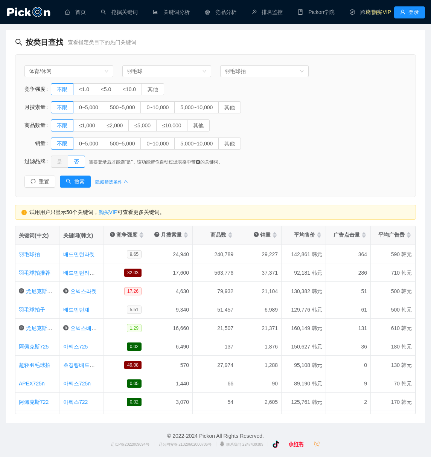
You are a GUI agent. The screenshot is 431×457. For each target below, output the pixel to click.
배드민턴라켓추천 (84, 273)
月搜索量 (35, 107)
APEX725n (32, 384)
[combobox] (68, 71)
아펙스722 (75, 402)
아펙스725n (77, 384)
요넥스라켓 (83, 291)
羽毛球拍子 (32, 310)
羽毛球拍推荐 (34, 273)
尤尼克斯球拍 (42, 291)
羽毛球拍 (29, 254)
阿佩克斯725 (34, 347)
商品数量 (35, 125)
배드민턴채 (76, 310)
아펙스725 (75, 347)
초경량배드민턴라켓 (87, 365)
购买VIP (108, 212)
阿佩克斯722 (34, 402)
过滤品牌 (35, 161)
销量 (35, 143)
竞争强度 (35, 89)
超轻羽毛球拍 (34, 365)
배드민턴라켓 (79, 254)
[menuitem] (75, 12)
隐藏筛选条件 (111, 182)
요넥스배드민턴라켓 (94, 328)
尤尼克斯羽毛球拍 (47, 328)
